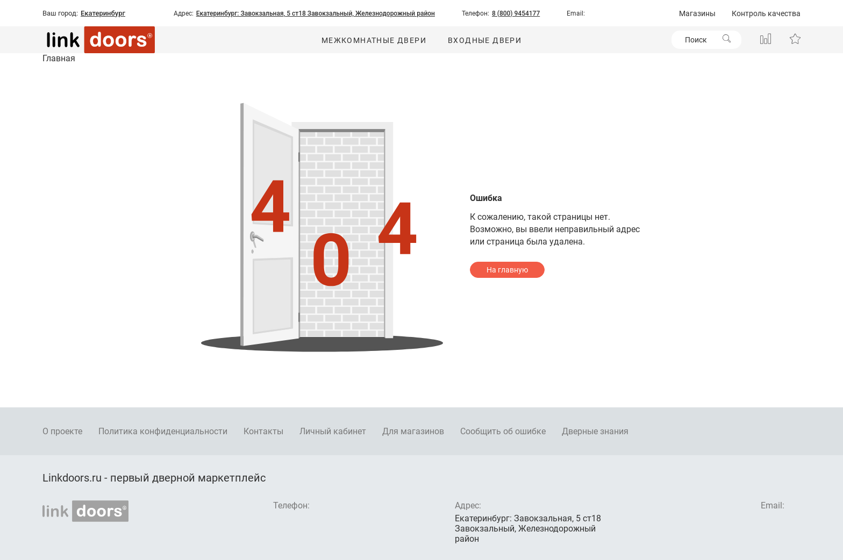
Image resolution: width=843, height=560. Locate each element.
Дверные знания (595, 431)
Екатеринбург (103, 13)
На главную (507, 269)
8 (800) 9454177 (516, 13)
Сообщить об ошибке (503, 431)
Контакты (263, 431)
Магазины (697, 13)
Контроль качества (766, 13)
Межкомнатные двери (374, 40)
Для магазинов (413, 431)
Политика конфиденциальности (162, 431)
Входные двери (484, 40)
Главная (58, 58)
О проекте (62, 431)
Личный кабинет (332, 431)
